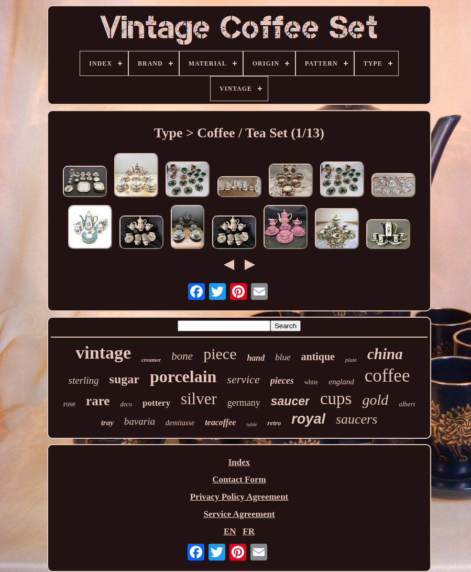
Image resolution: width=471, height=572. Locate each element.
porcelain (183, 376)
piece (219, 353)
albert (407, 404)
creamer (151, 360)
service (243, 379)
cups (336, 398)
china (385, 354)
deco (126, 404)
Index (239, 462)
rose (69, 404)
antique (318, 356)
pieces (282, 380)
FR (249, 531)
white (311, 382)
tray (107, 422)
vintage (103, 352)
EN (230, 531)
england (341, 381)
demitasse (180, 423)
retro (274, 423)
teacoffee (220, 422)
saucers (356, 419)
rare (97, 401)
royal (308, 419)
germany (243, 402)
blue (282, 357)
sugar (124, 379)
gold (375, 400)
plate (351, 360)
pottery (156, 403)
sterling (84, 380)
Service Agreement (239, 514)
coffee (387, 375)
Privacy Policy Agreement (239, 497)
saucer (290, 401)
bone (182, 356)
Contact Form (239, 479)
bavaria (139, 421)
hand (256, 357)
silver (199, 399)
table (251, 424)
